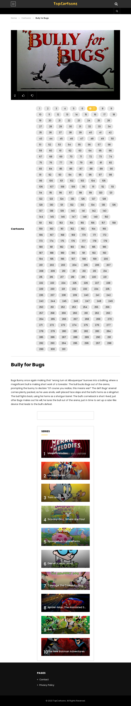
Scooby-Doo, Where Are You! (66, 519)
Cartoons (26, 18)
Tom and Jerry (57, 497)
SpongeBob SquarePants (64, 541)
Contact (44, 679)
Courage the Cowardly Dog (65, 585)
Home (14, 18)
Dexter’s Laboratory (60, 563)
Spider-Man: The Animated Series (69, 607)
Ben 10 (51, 629)
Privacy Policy (46, 685)
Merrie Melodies (58, 453)
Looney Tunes (56, 475)
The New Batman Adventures (66, 651)
